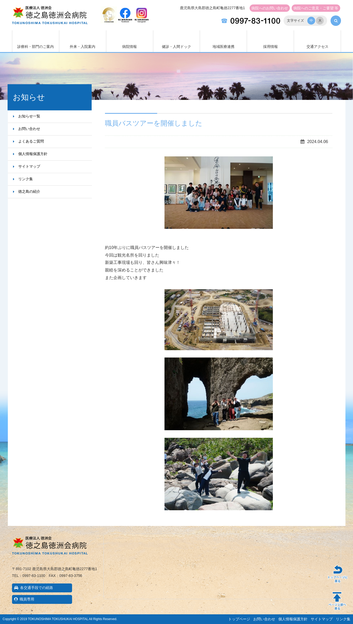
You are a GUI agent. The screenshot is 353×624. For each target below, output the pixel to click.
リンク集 (25, 179)
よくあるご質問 (31, 141)
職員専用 (27, 599)
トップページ (239, 619)
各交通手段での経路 (36, 588)
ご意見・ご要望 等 (315, 8)
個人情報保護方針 (33, 154)
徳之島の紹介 (29, 191)
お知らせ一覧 (29, 116)
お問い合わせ (269, 8)
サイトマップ (29, 166)
